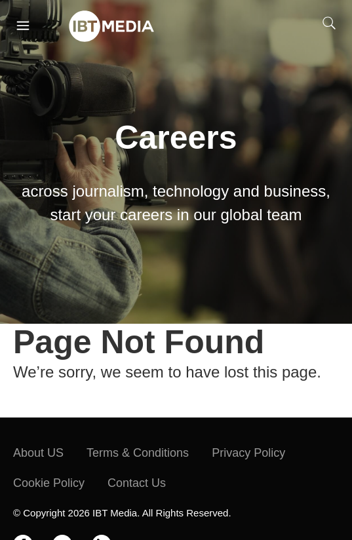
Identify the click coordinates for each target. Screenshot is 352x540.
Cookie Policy (49, 483)
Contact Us (137, 483)
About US (38, 452)
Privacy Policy (248, 452)
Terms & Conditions (138, 452)
